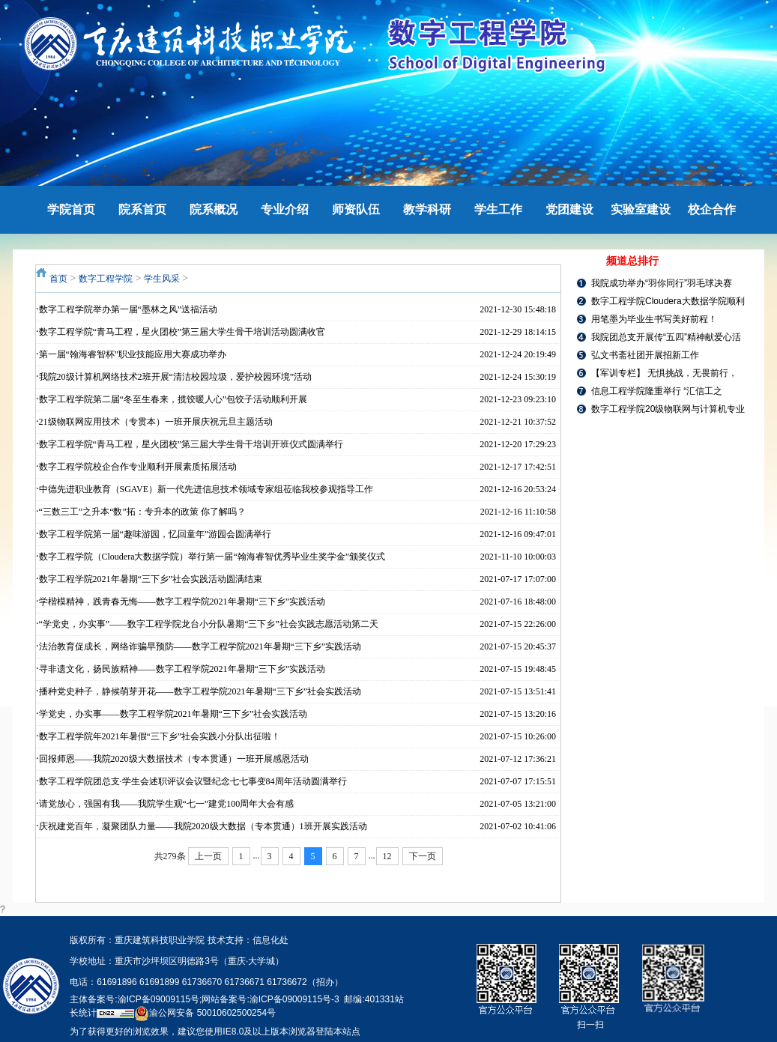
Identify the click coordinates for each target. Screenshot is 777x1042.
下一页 (422, 856)
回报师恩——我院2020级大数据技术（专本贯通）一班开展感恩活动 (174, 759)
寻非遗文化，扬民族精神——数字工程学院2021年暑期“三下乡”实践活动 (182, 669)
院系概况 (214, 209)
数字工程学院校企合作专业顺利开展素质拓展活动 (138, 466)
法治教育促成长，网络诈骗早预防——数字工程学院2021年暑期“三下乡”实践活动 (200, 646)
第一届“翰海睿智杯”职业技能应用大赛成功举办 (133, 354)
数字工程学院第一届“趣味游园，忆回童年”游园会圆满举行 (155, 534)
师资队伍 (356, 209)
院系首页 (142, 209)
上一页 (208, 856)
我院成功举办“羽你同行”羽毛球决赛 (661, 283)
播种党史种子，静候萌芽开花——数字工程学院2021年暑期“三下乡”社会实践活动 (200, 691)
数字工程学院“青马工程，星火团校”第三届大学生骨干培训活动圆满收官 (182, 332)
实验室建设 (641, 209)
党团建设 (569, 209)
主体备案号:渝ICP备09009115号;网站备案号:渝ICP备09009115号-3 (204, 999)
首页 (58, 278)
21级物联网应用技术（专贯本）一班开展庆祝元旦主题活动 (156, 422)
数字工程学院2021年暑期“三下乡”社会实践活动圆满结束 (151, 579)
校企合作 (712, 209)
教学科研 (427, 209)
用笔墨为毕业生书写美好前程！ (654, 319)
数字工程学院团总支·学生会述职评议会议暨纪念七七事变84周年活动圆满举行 (193, 781)
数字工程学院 (106, 278)
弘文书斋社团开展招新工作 (645, 355)
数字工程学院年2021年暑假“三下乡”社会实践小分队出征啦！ (160, 736)
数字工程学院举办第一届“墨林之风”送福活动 (128, 309)
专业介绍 (285, 209)
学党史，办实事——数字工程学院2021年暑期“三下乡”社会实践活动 (173, 714)
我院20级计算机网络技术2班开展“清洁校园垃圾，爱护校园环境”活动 (175, 377)
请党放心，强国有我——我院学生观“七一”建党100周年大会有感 (166, 804)
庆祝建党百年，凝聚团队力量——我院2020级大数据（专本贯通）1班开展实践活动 (203, 826)
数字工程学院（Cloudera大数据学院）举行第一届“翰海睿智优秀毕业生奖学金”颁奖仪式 (212, 556)
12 (387, 856)
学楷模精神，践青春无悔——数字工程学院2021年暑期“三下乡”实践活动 (182, 601)
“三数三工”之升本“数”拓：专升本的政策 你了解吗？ (142, 511)
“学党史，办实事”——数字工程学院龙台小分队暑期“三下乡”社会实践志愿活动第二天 (208, 624)
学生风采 (162, 278)
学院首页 (71, 209)
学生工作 (498, 209)
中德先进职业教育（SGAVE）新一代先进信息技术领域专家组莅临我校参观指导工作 (206, 489)
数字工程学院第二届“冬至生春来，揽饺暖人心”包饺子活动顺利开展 (173, 399)
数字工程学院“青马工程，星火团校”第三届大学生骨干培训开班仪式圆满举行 (191, 444)
